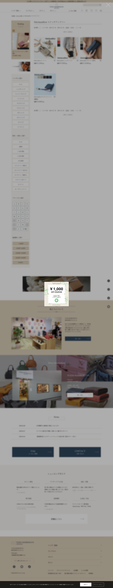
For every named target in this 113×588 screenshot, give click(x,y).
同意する (86, 584)
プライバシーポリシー (98, 584)
